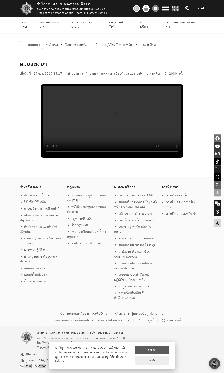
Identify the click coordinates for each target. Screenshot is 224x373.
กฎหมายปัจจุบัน (79, 218)
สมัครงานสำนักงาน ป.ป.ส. (133, 213)
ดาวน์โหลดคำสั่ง (174, 195)
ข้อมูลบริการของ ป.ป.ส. (132, 286)
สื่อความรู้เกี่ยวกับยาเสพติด (114, 45)
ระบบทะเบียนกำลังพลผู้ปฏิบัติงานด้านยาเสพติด (131, 277)
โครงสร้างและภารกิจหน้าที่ (40, 208)
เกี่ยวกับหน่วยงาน (49, 24)
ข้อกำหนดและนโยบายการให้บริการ (83, 314)
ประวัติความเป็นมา (34, 195)
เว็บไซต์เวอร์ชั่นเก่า (34, 281)
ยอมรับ (152, 350)
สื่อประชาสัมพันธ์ (76, 45)
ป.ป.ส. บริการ (145, 24)
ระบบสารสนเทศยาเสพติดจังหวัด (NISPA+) (133, 266)
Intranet (194, 8)
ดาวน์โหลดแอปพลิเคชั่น (179, 213)
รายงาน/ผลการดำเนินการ (181, 24)
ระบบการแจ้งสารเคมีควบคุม (135, 245)
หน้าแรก (24, 24)
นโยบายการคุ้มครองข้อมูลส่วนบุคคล (139, 314)
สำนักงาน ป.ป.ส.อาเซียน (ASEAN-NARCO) (132, 254)
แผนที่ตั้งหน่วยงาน (34, 274)
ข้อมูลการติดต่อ (33, 268)
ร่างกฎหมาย (77, 225)
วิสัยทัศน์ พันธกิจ (33, 202)
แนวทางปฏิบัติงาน (34, 250)
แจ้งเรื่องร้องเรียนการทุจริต (134, 220)
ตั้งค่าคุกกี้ (171, 320)
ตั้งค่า (60, 362)
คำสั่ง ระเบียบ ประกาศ (84, 243)
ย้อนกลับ (31, 45)
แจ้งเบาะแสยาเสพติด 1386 (134, 195)
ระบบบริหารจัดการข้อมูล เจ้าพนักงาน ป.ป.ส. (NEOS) (135, 204)
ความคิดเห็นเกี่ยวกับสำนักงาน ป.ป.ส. (130, 295)
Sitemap (28, 354)
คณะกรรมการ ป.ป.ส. (81, 24)
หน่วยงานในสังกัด (116, 24)
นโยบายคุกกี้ (145, 320)
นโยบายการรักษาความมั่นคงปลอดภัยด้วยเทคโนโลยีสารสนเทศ (89, 320)
